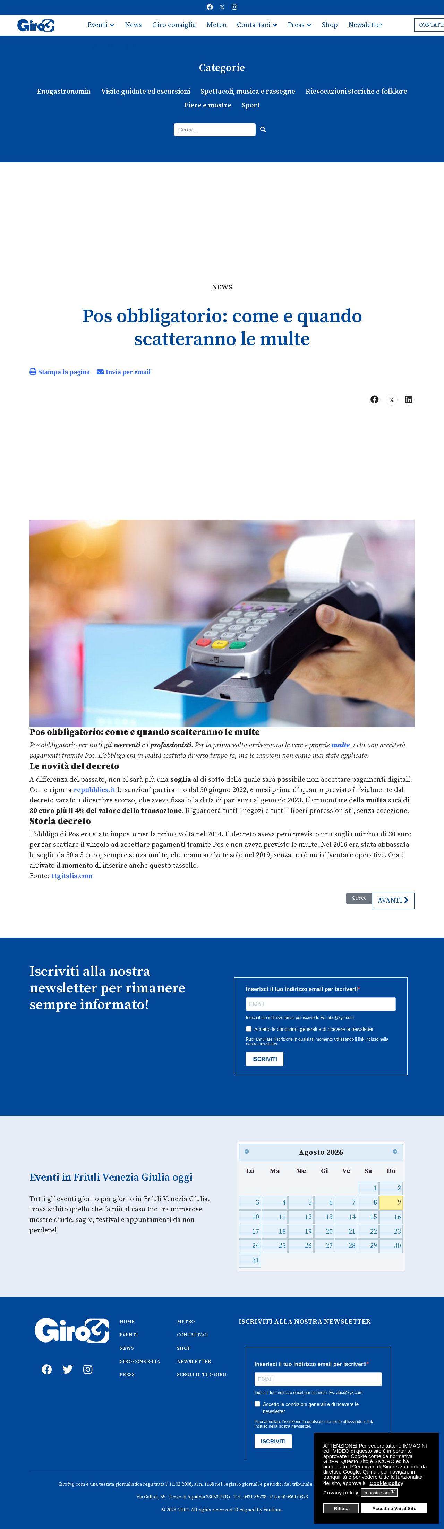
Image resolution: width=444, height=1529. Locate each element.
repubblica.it (95, 789)
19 (308, 1231)
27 (329, 1245)
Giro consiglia (174, 25)
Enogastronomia (64, 91)
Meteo (216, 25)
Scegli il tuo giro (113, 46)
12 (308, 1216)
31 (256, 1260)
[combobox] (215, 129)
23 (397, 1231)
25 (282, 1245)
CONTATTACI (192, 1334)
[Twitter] (222, 7)
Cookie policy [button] (386, 1483)
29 (373, 1245)
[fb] (45, 1361)
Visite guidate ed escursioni (145, 91)
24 (256, 1245)
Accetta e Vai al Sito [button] (394, 1508)
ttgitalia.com (72, 875)
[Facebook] (210, 7)
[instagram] (86, 1361)
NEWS (126, 1347)
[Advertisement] (222, 214)
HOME (127, 1321)
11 (282, 1216)
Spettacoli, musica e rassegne (247, 91)
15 (373, 1216)
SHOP (183, 1347)
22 (373, 1231)
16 (397, 1216)
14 (352, 1216)
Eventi (97, 25)
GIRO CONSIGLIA (139, 1361)
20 (329, 1231)
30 (397, 1245)
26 (308, 1245)
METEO (186, 1321)
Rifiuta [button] (341, 1508)
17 (256, 1231)
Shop (330, 25)
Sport (251, 105)
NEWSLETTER (194, 1361)
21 (352, 1231)
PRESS (127, 1374)
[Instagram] (234, 7)
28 (352, 1245)
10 (256, 1216)
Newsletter (365, 25)
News (133, 25)
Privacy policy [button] (340, 1492)
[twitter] (65, 1361)
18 (282, 1231)
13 (329, 1216)
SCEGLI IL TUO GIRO (201, 1374)
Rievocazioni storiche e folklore (356, 91)
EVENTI (128, 1334)
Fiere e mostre (207, 105)
